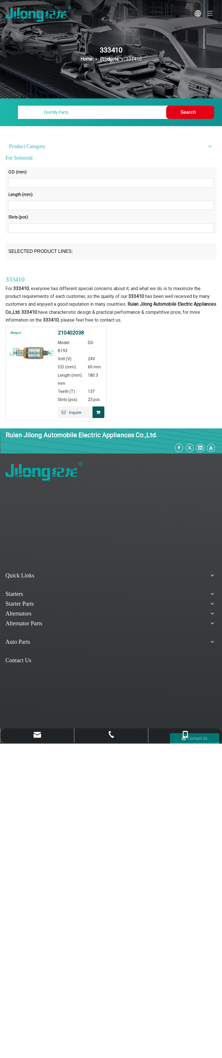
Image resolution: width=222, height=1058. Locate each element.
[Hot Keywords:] (190, 112)
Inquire (69, 412)
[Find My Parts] (93, 112)
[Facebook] (179, 448)
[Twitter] (190, 448)
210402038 (71, 333)
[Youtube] (211, 448)
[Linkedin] (200, 448)
